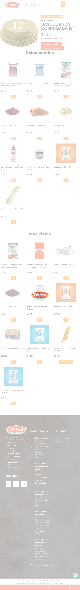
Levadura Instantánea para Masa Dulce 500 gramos (38, 266)
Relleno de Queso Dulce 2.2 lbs (13, 209)
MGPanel (41, 583)
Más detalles (66, 362)
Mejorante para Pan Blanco (37, 83)
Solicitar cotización (52, 48)
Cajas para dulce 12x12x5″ (63, 265)
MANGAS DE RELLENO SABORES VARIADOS (65, 349)
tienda (59, 16)
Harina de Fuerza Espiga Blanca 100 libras (39, 349)
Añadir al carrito (51, 44)
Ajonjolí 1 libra (59, 125)
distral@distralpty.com (40, 565)
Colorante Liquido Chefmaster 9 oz (12, 168)
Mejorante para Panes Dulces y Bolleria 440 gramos (13, 84)
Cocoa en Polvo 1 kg (8, 125)
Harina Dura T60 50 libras (63, 167)
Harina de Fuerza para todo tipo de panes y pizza (64, 84)
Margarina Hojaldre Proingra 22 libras (13, 349)
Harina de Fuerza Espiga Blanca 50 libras (13, 391)
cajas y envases (48, 16)
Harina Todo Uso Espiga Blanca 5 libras (39, 308)
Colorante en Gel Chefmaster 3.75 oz (38, 168)
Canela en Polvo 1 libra (36, 125)
